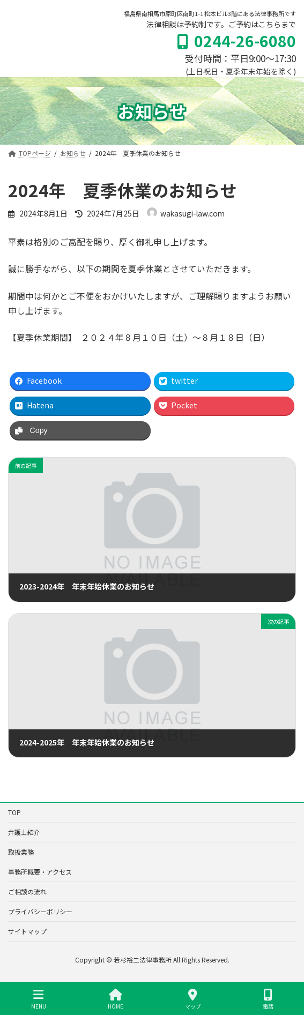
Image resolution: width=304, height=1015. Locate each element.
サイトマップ (27, 931)
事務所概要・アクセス (40, 871)
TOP (14, 812)
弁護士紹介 (24, 832)
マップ (193, 999)
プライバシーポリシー (40, 911)
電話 (268, 999)
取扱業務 (21, 851)
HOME (115, 999)
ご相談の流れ (27, 891)
